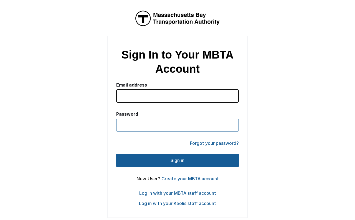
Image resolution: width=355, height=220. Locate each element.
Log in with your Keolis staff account (177, 203)
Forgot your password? (214, 143)
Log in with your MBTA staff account (177, 193)
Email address (131, 85)
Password (127, 114)
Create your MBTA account (190, 178)
